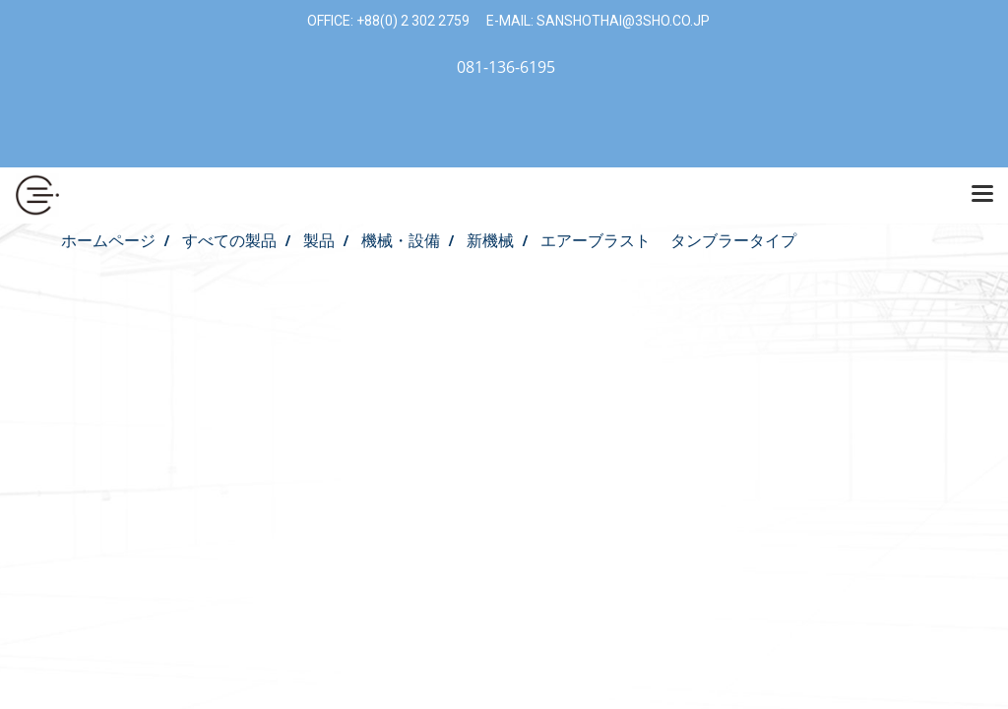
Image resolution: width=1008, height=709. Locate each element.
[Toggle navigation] (982, 195)
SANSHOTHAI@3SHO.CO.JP (622, 21)
